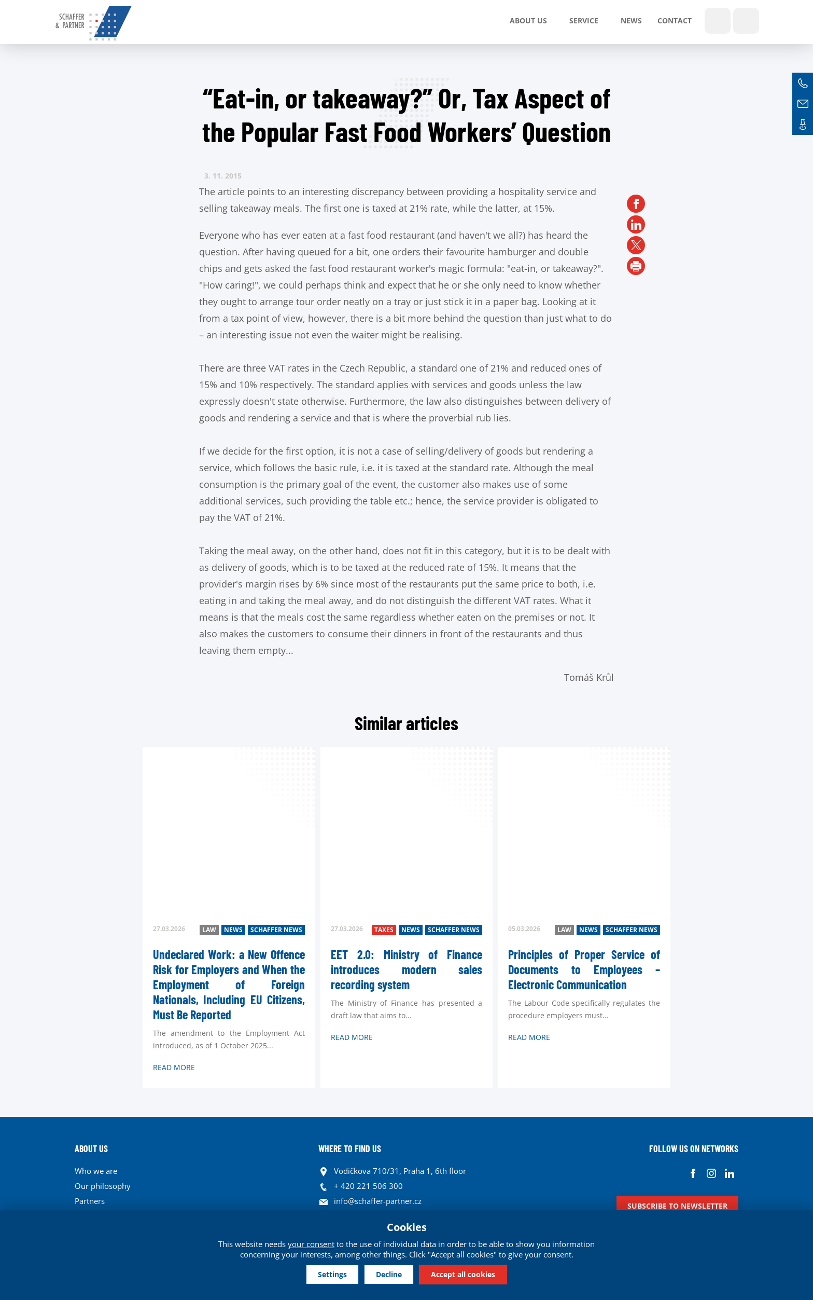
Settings (324, 1274)
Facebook (693, 1174)
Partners (90, 1201)
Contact (674, 20)
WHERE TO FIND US (349, 1148)
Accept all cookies (471, 1274)
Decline (389, 1274)
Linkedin (729, 1174)
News (631, 20)
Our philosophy (103, 1186)
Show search (718, 21)
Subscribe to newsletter (677, 1206)
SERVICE (583, 20)
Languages (746, 21)
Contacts (802, 124)
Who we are (96, 1171)
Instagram (711, 1174)
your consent (311, 1243)
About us (528, 20)
